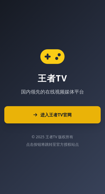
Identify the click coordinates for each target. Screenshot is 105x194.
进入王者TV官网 (52, 115)
